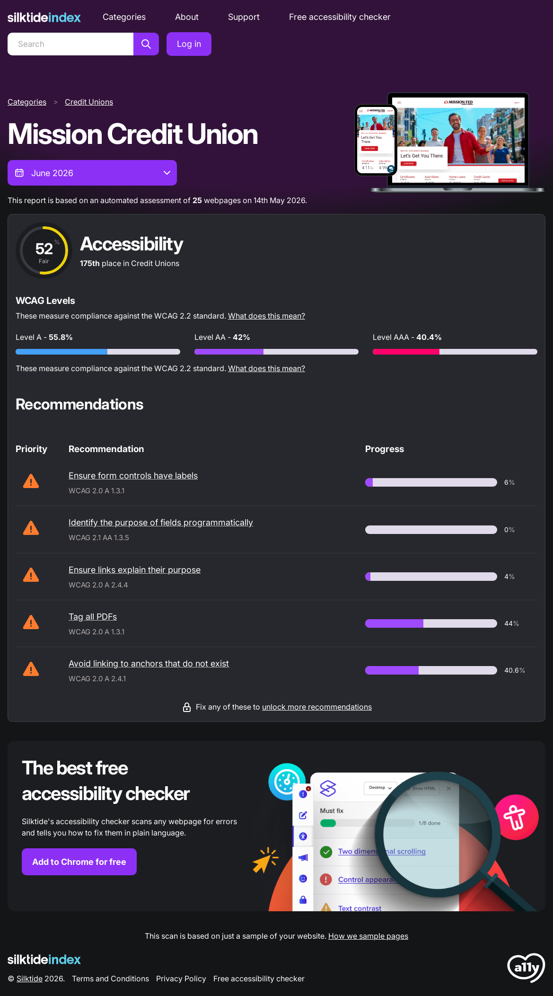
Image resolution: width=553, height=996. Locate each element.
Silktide (30, 978)
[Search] (70, 44)
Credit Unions (89, 102)
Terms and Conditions (110, 978)
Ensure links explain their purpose (135, 570)
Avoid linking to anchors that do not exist (149, 663)
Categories (124, 17)
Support (244, 17)
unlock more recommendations (317, 706)
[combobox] (92, 173)
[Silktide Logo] (44, 959)
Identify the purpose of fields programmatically (161, 522)
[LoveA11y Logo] (526, 970)
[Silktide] (44, 17)
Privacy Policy (181, 978)
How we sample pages (368, 936)
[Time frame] (92, 173)
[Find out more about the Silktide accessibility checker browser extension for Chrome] (276, 826)
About (187, 17)
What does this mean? (266, 315)
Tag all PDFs (93, 617)
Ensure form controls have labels (133, 475)
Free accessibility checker (340, 17)
